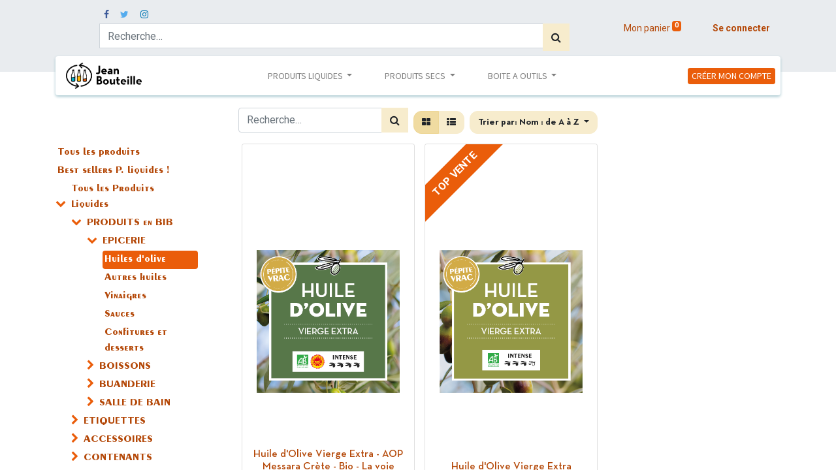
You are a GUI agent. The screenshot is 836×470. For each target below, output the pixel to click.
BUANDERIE (127, 385)
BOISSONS (125, 367)
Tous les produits (98, 153)
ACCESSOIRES (118, 440)
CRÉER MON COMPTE (731, 76)
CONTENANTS (118, 458)
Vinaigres (125, 296)
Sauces (119, 314)
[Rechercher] (556, 37)
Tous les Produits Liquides (112, 197)
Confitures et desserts (135, 341)
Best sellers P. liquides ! (113, 171)
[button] (534, 122)
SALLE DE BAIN (134, 403)
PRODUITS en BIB (130, 223)
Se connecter (741, 28)
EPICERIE (124, 241)
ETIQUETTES (115, 421)
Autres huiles (135, 278)
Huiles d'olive (135, 260)
